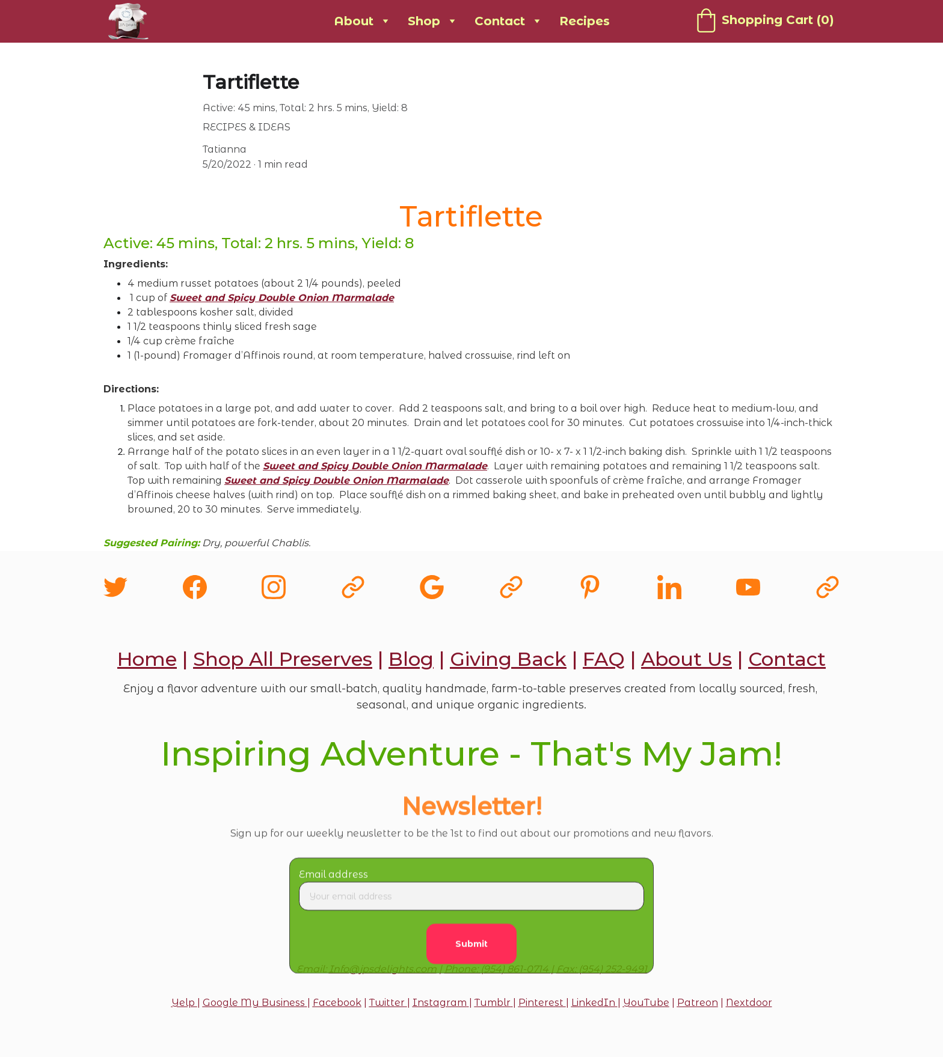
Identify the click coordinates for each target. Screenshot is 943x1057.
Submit (471, 951)
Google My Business (254, 1002)
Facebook (337, 1002)
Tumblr (493, 1002)
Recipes (584, 21)
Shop (424, 21)
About (353, 21)
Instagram (440, 1002)
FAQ (604, 659)
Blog (411, 659)
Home (147, 659)
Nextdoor (749, 1002)
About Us (686, 659)
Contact (500, 21)
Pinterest (542, 1002)
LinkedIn (593, 1002)
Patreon (697, 1002)
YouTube (646, 1002)
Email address (333, 882)
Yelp (184, 1002)
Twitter (387, 1002)
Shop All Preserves (282, 659)
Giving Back (508, 659)
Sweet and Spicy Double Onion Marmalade (282, 297)
